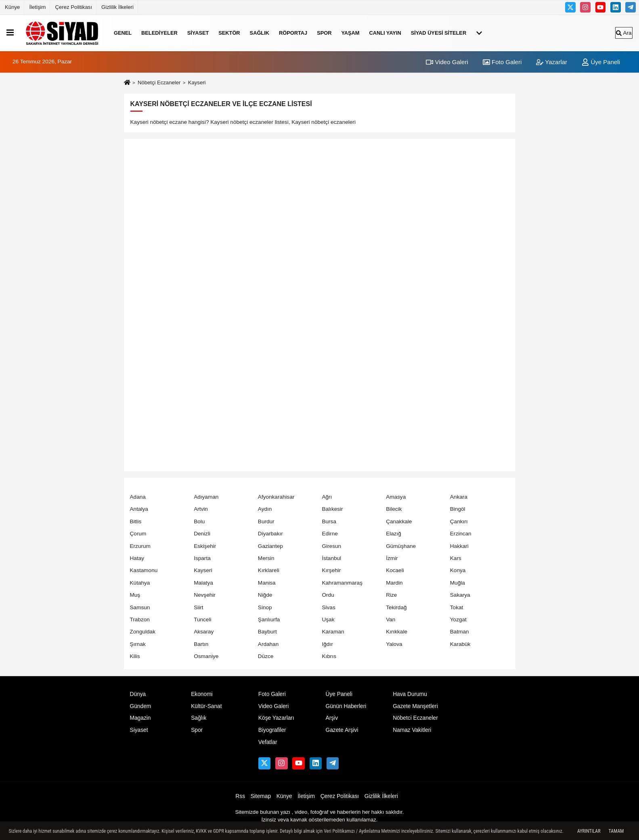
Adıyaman (206, 497)
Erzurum (140, 546)
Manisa (267, 583)
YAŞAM (350, 33)
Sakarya (460, 595)
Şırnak (138, 644)
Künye (12, 7)
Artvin (201, 509)
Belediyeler (159, 33)
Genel (123, 33)
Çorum (138, 534)
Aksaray (204, 632)
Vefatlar (267, 742)
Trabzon (140, 619)
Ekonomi (202, 694)
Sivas (328, 607)
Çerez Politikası (73, 7)
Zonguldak (142, 632)
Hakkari (459, 546)
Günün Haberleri (345, 706)
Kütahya (140, 583)
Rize (391, 595)
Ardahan (268, 644)
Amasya (396, 497)
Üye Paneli (601, 62)
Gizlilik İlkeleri (117, 7)
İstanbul (331, 558)
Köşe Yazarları (276, 718)
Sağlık (259, 33)
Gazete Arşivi (341, 730)
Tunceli (202, 619)
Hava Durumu (410, 694)
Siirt (198, 607)
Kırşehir (331, 570)
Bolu (199, 521)
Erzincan (460, 534)
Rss (240, 796)
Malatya (203, 583)
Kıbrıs (329, 656)
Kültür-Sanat (206, 706)
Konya (458, 570)
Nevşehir (205, 595)
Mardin (394, 583)
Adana (138, 497)
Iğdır (327, 644)
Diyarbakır (270, 534)
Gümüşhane (401, 546)
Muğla (457, 583)
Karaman (333, 632)
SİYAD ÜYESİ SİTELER (439, 33)
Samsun (140, 607)
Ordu (328, 595)
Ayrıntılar (589, 831)
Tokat (456, 607)
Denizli (202, 534)
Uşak (328, 619)
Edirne (329, 534)
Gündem (140, 706)
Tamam (616, 831)
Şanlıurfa (269, 619)
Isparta (202, 558)
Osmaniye (206, 656)
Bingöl (457, 509)
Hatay (137, 558)
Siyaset (198, 33)
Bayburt (267, 632)
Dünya (138, 694)
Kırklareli (268, 570)
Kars (455, 558)
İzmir (392, 558)
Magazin (140, 718)
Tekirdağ (396, 607)
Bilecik (394, 509)
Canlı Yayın (385, 33)
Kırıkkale (396, 632)
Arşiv (331, 718)
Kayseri (203, 570)
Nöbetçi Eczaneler (159, 82)
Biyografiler (272, 730)
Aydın (265, 509)
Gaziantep (270, 546)
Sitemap (261, 796)
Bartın (201, 644)
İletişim (37, 7)
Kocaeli (395, 570)
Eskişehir (205, 546)
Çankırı (459, 521)
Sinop (265, 607)
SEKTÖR (229, 33)
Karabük (460, 644)
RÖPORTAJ (293, 33)
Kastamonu (144, 570)
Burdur (266, 521)
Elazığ (393, 534)
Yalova (394, 644)
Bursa (329, 521)
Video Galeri (447, 62)
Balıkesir (332, 509)
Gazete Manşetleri (415, 706)
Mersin (266, 558)
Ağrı (327, 497)
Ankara (458, 497)
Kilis (135, 656)
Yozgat (458, 619)
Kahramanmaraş (342, 583)
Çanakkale (399, 521)
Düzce (266, 656)
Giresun (331, 546)
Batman (459, 632)
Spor (324, 33)
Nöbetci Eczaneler (415, 718)
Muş (135, 595)
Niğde (265, 595)
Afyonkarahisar (276, 497)
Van (390, 619)
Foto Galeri (502, 62)
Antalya (139, 509)
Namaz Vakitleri (412, 730)
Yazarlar (551, 62)
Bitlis (136, 521)
